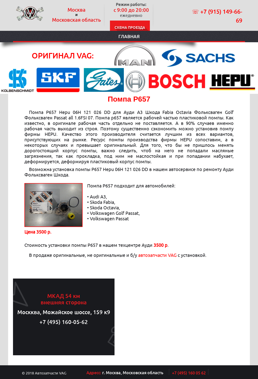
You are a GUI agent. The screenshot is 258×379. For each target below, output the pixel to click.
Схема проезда (130, 27)
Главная (129, 36)
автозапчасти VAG (157, 255)
